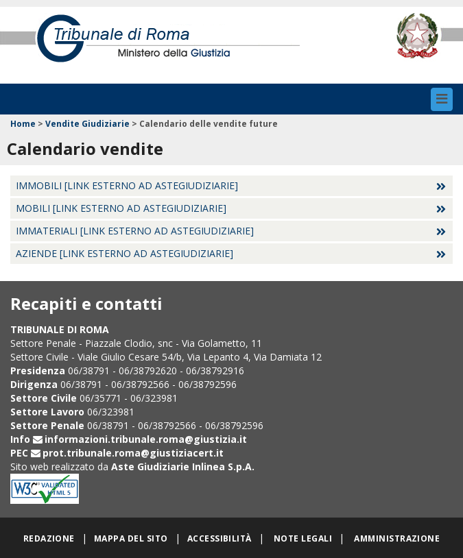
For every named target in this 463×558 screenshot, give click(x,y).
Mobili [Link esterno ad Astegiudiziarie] (121, 208)
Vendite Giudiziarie (87, 124)
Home (23, 124)
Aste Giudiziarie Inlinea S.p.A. (182, 466)
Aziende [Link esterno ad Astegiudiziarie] (124, 253)
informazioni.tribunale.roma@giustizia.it (146, 439)
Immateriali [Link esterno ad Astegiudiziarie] (135, 230)
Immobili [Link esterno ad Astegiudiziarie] (127, 185)
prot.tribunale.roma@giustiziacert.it (133, 452)
